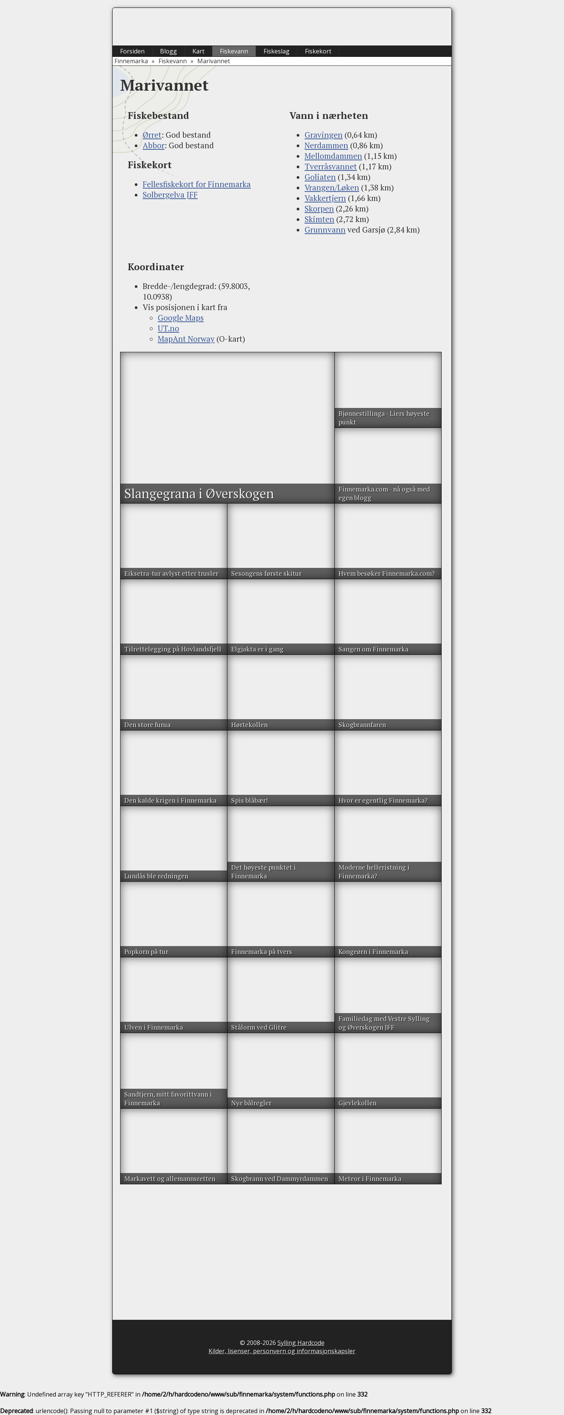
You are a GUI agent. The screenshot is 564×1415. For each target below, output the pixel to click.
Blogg (168, 51)
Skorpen (319, 208)
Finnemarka (131, 61)
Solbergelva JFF (170, 194)
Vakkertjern (325, 198)
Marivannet (213, 61)
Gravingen (324, 134)
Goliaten (320, 177)
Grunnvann (325, 229)
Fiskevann (234, 51)
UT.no (168, 328)
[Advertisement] (201, 230)
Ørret (152, 134)
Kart (198, 51)
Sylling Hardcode (301, 1343)
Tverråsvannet (331, 166)
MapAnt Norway (186, 338)
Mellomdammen (333, 156)
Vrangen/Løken (332, 187)
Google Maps (181, 317)
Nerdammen (326, 145)
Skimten (319, 219)
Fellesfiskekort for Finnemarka (197, 184)
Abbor (154, 145)
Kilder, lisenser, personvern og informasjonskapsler (282, 1351)
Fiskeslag (277, 51)
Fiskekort (318, 51)
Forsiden (132, 51)
